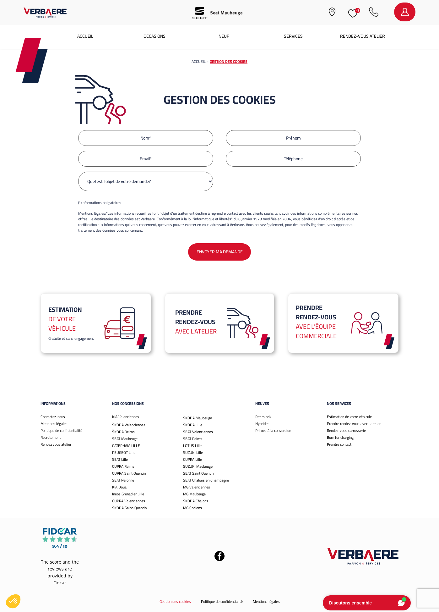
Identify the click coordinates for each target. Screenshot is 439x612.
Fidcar (59, 583)
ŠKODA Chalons (195, 500)
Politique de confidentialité (61, 430)
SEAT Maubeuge (125, 438)
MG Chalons (192, 507)
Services (293, 36)
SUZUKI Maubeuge (198, 466)
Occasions (154, 36)
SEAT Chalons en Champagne (206, 480)
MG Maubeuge (194, 494)
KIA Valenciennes (125, 416)
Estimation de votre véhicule (349, 416)
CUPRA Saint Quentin (129, 473)
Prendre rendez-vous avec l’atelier (354, 423)
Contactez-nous (53, 416)
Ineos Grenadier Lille (128, 494)
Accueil (85, 36)
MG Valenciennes (196, 487)
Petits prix (263, 416)
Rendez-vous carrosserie (346, 430)
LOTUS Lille (192, 445)
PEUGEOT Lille (123, 452)
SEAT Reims (192, 438)
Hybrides (262, 423)
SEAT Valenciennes (198, 431)
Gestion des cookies (175, 601)
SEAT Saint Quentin (198, 473)
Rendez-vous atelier (362, 36)
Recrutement (51, 437)
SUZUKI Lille (193, 452)
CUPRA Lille (192, 459)
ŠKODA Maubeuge (197, 418)
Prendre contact (339, 444)
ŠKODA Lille (192, 424)
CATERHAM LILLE (126, 445)
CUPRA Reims (123, 466)
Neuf (224, 36)
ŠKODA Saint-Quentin (129, 507)
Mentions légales (54, 423)
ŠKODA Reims (123, 431)
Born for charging (340, 437)
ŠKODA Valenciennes (128, 424)
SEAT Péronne (123, 480)
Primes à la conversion (273, 430)
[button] (13, 601)
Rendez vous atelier (56, 444)
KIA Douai (119, 487)
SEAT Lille (120, 459)
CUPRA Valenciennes (128, 500)
